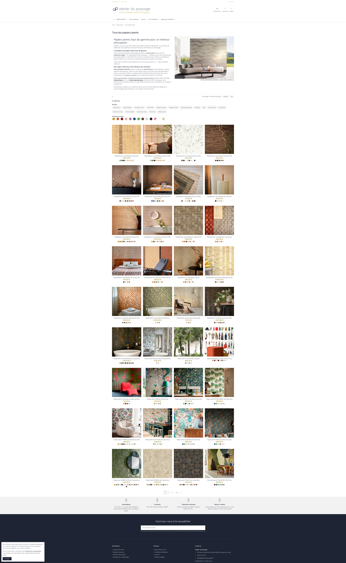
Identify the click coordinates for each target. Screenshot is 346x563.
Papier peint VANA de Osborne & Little (219, 440)
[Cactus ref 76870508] (158, 484)
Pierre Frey (152, 112)
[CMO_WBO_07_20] (130, 322)
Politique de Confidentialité (33, 551)
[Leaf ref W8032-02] (159, 444)
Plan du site (124, 1)
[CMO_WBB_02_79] (193, 282)
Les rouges (120, 122)
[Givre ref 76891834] (133, 484)
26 (177, 492)
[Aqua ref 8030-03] (223, 444)
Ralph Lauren (162, 112)
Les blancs (158, 122)
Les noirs (149, 122)
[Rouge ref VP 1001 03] (223, 484)
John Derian (221, 107)
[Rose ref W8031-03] (192, 444)
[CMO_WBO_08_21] (218, 322)
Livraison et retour (118, 549)
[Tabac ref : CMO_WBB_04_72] (221, 241)
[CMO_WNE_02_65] (131, 363)
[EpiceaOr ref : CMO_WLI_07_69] (125, 201)
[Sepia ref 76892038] (136, 484)
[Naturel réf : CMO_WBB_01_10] (160, 282)
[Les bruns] (122, 160)
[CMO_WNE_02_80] (129, 363)
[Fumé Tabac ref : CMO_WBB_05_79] (129, 282)
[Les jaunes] (118, 241)
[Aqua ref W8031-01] (188, 444)
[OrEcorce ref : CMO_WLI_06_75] (157, 201)
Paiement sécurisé (118, 552)
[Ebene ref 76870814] (163, 484)
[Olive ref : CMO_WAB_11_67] (127, 241)
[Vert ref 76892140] (129, 484)
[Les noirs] (123, 160)
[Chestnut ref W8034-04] (133, 444)
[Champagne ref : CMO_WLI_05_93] (191, 160)
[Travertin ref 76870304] (165, 484)
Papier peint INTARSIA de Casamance (157, 480)
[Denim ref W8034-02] (129, 444)
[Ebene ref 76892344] (126, 486)
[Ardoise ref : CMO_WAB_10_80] (193, 201)
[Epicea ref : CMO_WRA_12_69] (160, 160)
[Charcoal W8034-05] (134, 444)
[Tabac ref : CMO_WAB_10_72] (189, 201)
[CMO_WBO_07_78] (128, 322)
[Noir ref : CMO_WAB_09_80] (221, 201)
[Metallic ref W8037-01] (158, 403)
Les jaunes (112, 122)
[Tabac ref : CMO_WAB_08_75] (161, 241)
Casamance (116, 107)
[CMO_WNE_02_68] (127, 363)
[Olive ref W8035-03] (223, 403)
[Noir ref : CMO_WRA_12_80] (163, 160)
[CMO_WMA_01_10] (157, 322)
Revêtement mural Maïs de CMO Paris (157, 318)
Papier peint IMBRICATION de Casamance (126, 480)
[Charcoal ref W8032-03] (161, 444)
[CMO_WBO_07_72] (126, 322)
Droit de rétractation (119, 554)
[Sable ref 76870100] (154, 484)
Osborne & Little (141, 112)
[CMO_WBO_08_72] (222, 322)
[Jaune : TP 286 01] (127, 403)
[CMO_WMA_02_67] (223, 282)
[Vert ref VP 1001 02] (220, 484)
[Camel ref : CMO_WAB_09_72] (219, 201)
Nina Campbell (130, 112)
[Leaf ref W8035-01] (220, 403)
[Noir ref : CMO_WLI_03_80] (219, 160)
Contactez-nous (116, 1)
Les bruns (141, 122)
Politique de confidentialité (121, 557)
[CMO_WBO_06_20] (190, 322)
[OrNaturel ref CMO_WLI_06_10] (161, 201)
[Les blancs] (185, 160)
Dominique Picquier (186, 107)
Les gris (145, 122)
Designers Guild (173, 107)
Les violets (129, 122)
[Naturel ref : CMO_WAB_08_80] (157, 241)
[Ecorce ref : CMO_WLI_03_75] (223, 160)
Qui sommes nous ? (160, 549)
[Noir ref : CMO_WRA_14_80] (133, 160)
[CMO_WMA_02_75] (221, 282)
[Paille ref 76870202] (167, 484)
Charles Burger (127, 107)
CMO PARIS (150, 107)
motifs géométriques (136, 80)
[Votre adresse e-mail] (171, 527)
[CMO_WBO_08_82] (223, 322)
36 (232, 96)
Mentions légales (160, 557)
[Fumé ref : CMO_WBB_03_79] (193, 241)
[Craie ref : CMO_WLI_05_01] (193, 160)
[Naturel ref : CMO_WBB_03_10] (192, 241)
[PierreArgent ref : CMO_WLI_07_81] (129, 201)
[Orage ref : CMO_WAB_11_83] (134, 241)
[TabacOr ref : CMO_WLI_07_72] (131, 201)
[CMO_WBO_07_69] (123, 322)
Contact (157, 554)
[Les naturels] (125, 160)
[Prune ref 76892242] (134, 484)
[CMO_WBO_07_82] (124, 322)
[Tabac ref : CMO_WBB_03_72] (190, 241)
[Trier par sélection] (225, 96)
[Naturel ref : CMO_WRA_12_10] (162, 160)
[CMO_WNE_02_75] (133, 363)
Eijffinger (197, 107)
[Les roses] (120, 444)
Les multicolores (154, 122)
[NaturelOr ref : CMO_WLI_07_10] (133, 201)
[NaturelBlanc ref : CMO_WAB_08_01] (159, 241)
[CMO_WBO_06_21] (188, 322)
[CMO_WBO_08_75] (220, 322)
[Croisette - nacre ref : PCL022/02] (191, 363)
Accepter (7, 558)
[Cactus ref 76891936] (131, 484)
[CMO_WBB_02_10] (191, 282)
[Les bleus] (152, 201)
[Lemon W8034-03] (131, 444)
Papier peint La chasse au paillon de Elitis (127, 399)
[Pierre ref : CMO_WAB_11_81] (129, 241)
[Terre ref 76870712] (162, 484)
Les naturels (162, 122)
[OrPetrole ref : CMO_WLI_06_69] (159, 201)
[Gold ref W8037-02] (160, 403)
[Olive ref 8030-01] (220, 444)
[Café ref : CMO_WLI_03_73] (221, 160)
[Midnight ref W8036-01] (189, 403)
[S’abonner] (203, 527)
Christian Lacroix (139, 107)
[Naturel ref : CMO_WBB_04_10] (223, 241)
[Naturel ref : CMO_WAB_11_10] (133, 241)
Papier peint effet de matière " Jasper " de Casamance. (217, 79)
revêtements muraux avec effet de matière (141, 78)
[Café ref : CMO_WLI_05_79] (194, 160)
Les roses (125, 122)
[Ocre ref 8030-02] (222, 444)
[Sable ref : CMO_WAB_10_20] (187, 201)
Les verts (137, 122)
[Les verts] (120, 160)
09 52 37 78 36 (201, 555)
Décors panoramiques (120, 78)
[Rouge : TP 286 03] (129, 403)
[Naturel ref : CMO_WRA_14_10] (131, 160)
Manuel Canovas (118, 112)
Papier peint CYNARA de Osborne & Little (127, 440)
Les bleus (133, 122)
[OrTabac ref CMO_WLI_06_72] (163, 201)
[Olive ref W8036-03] (193, 403)
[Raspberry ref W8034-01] (127, 444)
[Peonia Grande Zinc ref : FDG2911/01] (158, 363)
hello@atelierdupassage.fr (205, 558)
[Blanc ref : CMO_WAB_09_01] (223, 201)
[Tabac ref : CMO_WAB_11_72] (131, 241)
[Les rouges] (125, 403)
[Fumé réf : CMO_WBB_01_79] (158, 282)
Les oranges (116, 122)
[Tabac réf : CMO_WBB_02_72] (162, 282)
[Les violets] (116, 484)
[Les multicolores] (156, 363)
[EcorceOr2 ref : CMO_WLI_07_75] (127, 201)
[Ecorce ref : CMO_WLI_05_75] (189, 160)
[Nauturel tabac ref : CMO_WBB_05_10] (127, 282)
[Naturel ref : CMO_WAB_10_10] (194, 201)
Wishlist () (230, 1)
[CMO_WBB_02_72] (189, 282)
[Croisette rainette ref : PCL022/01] (189, 363)
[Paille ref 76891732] (127, 484)
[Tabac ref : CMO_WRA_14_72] (127, 160)
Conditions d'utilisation (161, 552)
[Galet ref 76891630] (138, 484)
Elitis (204, 107)
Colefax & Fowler (161, 107)
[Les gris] (122, 201)
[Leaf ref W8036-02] (191, 403)
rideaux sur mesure (130, 75)
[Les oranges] (120, 241)
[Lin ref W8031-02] (190, 444)
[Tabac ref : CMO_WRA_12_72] (158, 160)
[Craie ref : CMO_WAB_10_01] (191, 201)
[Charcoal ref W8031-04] (193, 444)
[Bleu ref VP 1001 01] (222, 484)
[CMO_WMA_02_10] (219, 282)
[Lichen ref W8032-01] (157, 444)
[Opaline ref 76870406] (160, 484)
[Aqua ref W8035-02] (222, 403)
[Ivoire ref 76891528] (125, 484)
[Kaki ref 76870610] (156, 484)
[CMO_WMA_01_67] (159, 322)
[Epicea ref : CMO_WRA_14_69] (129, 160)
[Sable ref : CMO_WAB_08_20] (163, 241)
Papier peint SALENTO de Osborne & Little (188, 399)
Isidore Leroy (212, 107)
